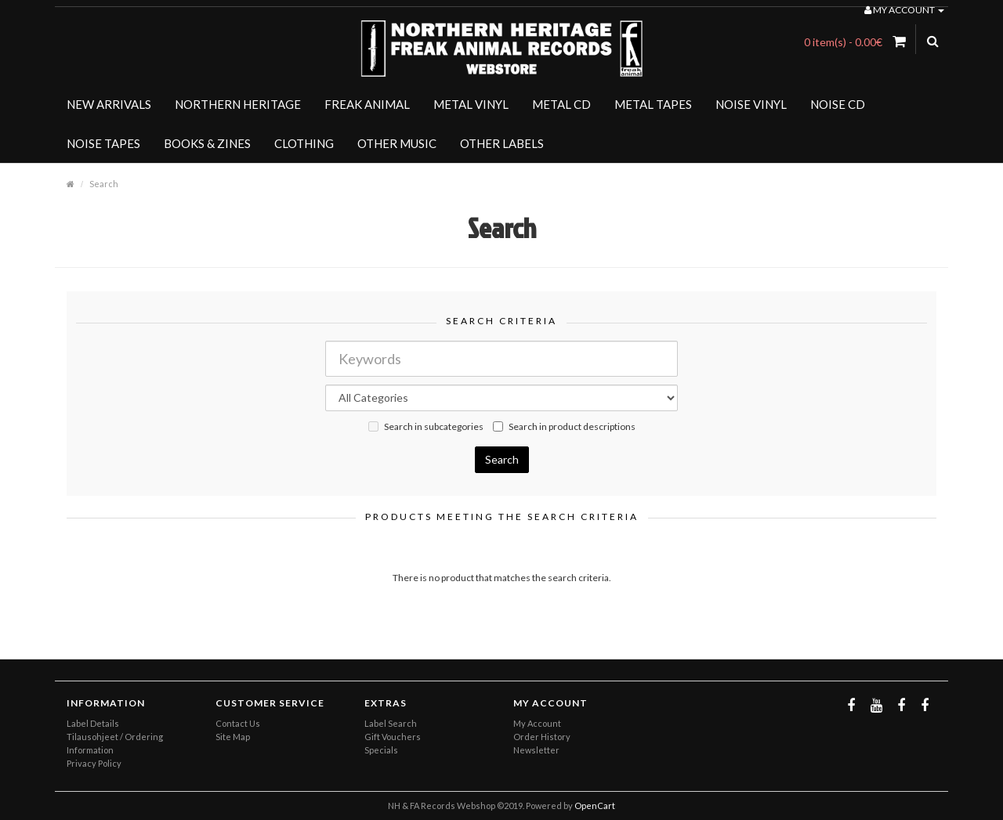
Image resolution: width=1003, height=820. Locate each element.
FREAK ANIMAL (367, 104)
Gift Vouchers (392, 736)
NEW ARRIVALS (109, 104)
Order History (541, 736)
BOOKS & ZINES (207, 143)
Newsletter (536, 750)
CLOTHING (304, 143)
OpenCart (594, 805)
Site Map (232, 736)
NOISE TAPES (103, 143)
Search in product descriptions (564, 426)
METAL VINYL (471, 104)
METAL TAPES (653, 104)
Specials (381, 750)
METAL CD (561, 104)
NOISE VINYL (751, 104)
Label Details (93, 723)
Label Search (390, 723)
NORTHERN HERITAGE (238, 104)
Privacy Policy (94, 763)
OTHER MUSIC (396, 143)
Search (103, 184)
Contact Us (237, 723)
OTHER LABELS (502, 143)
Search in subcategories (425, 426)
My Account (537, 723)
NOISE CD (837, 104)
